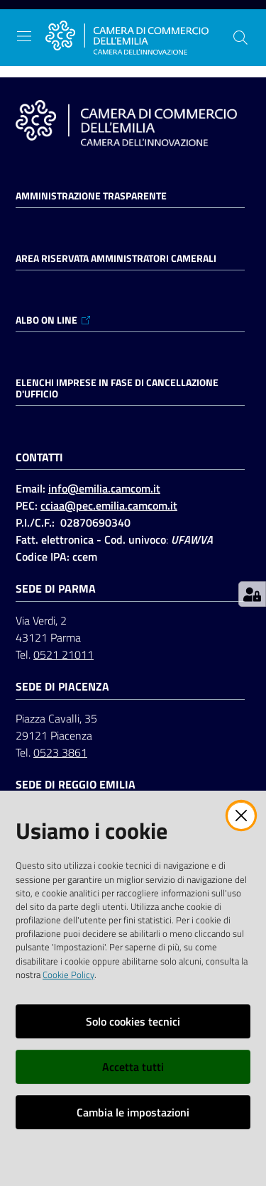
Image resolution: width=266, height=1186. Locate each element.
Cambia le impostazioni (133, 1112)
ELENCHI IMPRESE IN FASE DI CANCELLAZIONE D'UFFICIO (117, 388)
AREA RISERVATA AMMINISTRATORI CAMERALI (116, 258)
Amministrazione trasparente (91, 196)
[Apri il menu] (24, 36)
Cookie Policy (68, 974)
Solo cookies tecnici (133, 1021)
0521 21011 (63, 654)
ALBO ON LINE (54, 320)
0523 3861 (60, 752)
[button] (240, 37)
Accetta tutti (133, 1066)
